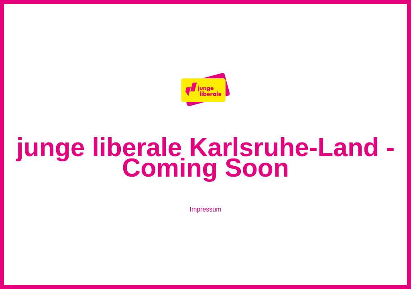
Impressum (205, 209)
